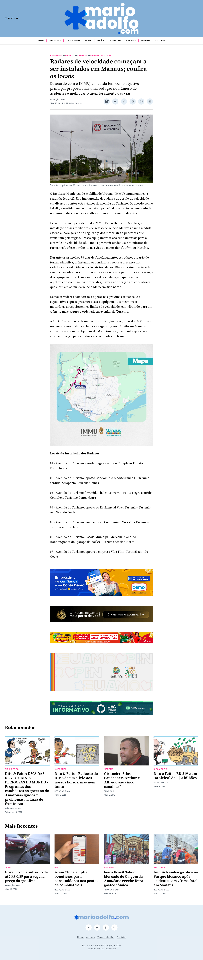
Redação (109, 791)
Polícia (101, 40)
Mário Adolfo (13, 808)
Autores (160, 40)
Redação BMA (57, 99)
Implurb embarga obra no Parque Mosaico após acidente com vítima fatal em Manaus (176, 879)
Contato (121, 937)
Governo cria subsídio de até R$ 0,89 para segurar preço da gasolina (26, 876)
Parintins (115, 40)
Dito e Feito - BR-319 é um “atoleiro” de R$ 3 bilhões (175, 775)
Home (41, 40)
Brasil (88, 40)
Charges (131, 40)
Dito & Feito (73, 40)
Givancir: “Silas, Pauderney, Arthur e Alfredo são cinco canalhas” (122, 780)
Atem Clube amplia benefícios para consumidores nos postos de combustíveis (76, 879)
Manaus (69, 55)
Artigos (145, 40)
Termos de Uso (105, 937)
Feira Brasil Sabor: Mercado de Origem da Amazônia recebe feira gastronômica (123, 879)
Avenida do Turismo (101, 55)
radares (82, 55)
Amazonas (55, 40)
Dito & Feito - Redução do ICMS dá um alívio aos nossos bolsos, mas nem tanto (76, 780)
